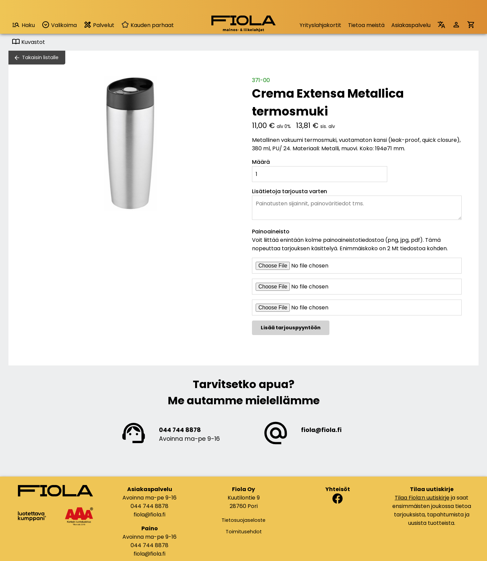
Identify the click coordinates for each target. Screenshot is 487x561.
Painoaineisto (270, 231)
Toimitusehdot (244, 531)
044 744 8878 (180, 430)
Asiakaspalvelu (411, 25)
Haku (23, 25)
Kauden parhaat (147, 25)
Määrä (261, 162)
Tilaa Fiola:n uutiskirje (422, 498)
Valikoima (59, 25)
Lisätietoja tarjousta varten (289, 191)
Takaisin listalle (40, 57)
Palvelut (99, 25)
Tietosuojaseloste (243, 520)
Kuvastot (28, 42)
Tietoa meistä (366, 25)
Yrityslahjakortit (320, 25)
